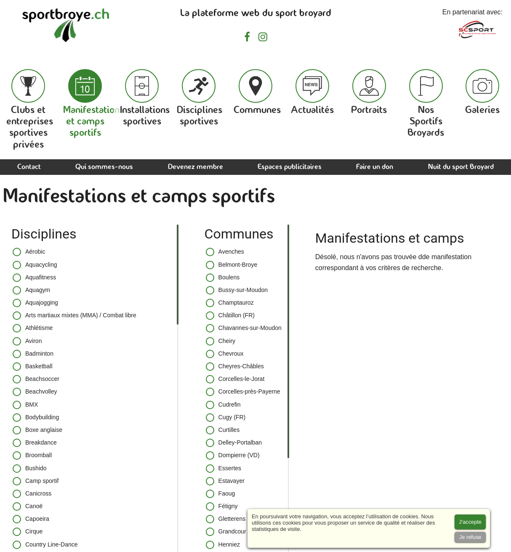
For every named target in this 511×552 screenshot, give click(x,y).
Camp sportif (36, 481)
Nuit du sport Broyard (461, 167)
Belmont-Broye (232, 265)
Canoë (28, 506)
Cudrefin (223, 405)
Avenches (225, 252)
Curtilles (223, 430)
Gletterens (226, 519)
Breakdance (35, 443)
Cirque (28, 532)
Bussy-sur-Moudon (237, 290)
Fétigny (222, 506)
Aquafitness (34, 277)
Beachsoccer (36, 379)
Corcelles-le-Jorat (235, 379)
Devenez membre (195, 167)
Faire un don (374, 167)
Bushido (30, 468)
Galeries (482, 92)
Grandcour (226, 532)
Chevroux (225, 354)
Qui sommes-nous (104, 167)
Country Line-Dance (45, 545)
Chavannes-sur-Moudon (244, 328)
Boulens (223, 277)
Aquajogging (35, 303)
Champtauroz (230, 303)
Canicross (32, 494)
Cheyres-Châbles (235, 366)
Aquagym (31, 290)
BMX (25, 405)
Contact (29, 167)
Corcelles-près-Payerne (243, 392)
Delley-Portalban (234, 443)
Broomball (32, 455)
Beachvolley (35, 392)
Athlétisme (33, 328)
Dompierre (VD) (233, 455)
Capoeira (31, 519)
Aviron (27, 341)
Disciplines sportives (199, 98)
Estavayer (225, 481)
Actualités (312, 92)
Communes (257, 92)
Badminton (33, 354)
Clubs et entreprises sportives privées (29, 109)
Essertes (223, 468)
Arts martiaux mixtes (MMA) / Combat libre (74, 315)
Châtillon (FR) (230, 315)
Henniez (223, 545)
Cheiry (220, 341)
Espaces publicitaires (290, 167)
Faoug (220, 494)
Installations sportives (145, 98)
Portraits (369, 92)
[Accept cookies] (470, 521)
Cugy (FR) (226, 417)
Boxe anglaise (37, 430)
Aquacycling (35, 265)
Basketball (33, 366)
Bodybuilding (36, 417)
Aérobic (29, 252)
